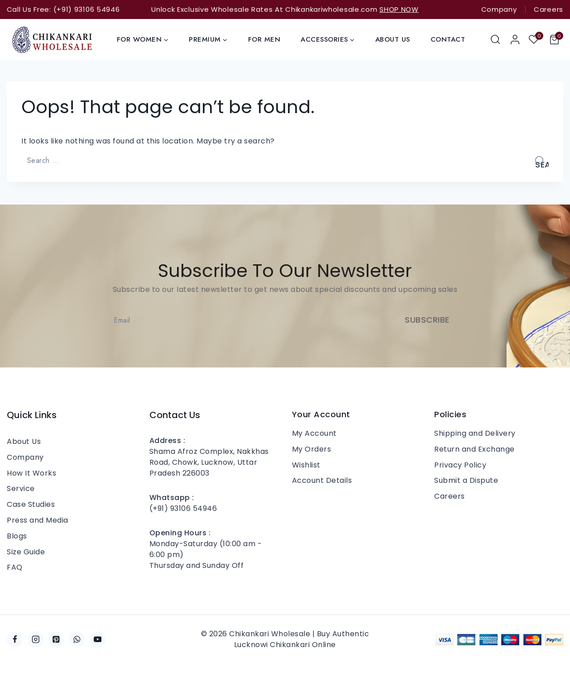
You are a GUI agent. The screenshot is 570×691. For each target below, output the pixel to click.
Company (499, 9)
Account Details (322, 480)
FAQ (15, 567)
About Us (392, 39)
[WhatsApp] (77, 639)
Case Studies (31, 504)
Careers (548, 9)
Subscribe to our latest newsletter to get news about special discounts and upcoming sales (285, 289)
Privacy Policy (460, 465)
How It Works (31, 473)
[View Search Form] (496, 39)
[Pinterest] (56, 639)
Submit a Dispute (466, 480)
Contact (448, 39)
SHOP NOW (399, 9)
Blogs (17, 536)
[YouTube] (97, 639)
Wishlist (306, 465)
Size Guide (26, 552)
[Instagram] (35, 639)
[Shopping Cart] (556, 39)
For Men (264, 39)
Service (21, 488)
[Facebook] (15, 639)
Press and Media (37, 520)
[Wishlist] (535, 39)
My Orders (311, 449)
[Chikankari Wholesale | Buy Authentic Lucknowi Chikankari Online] (52, 39)
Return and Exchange (474, 449)
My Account (314, 433)
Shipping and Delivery (475, 433)
